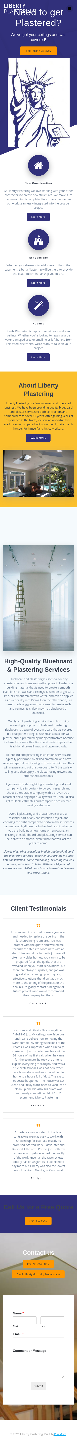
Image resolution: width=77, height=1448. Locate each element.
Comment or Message (29, 1350)
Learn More (38, 216)
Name (18, 1313)
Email (18, 1334)
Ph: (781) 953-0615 (38, 1263)
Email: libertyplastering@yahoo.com (38, 1274)
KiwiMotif (60, 1434)
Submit (38, 1386)
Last (43, 1326)
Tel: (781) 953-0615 (38, 50)
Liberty (19, 8)
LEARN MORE (38, 437)
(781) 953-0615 (38, 1220)
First (15, 1326)
